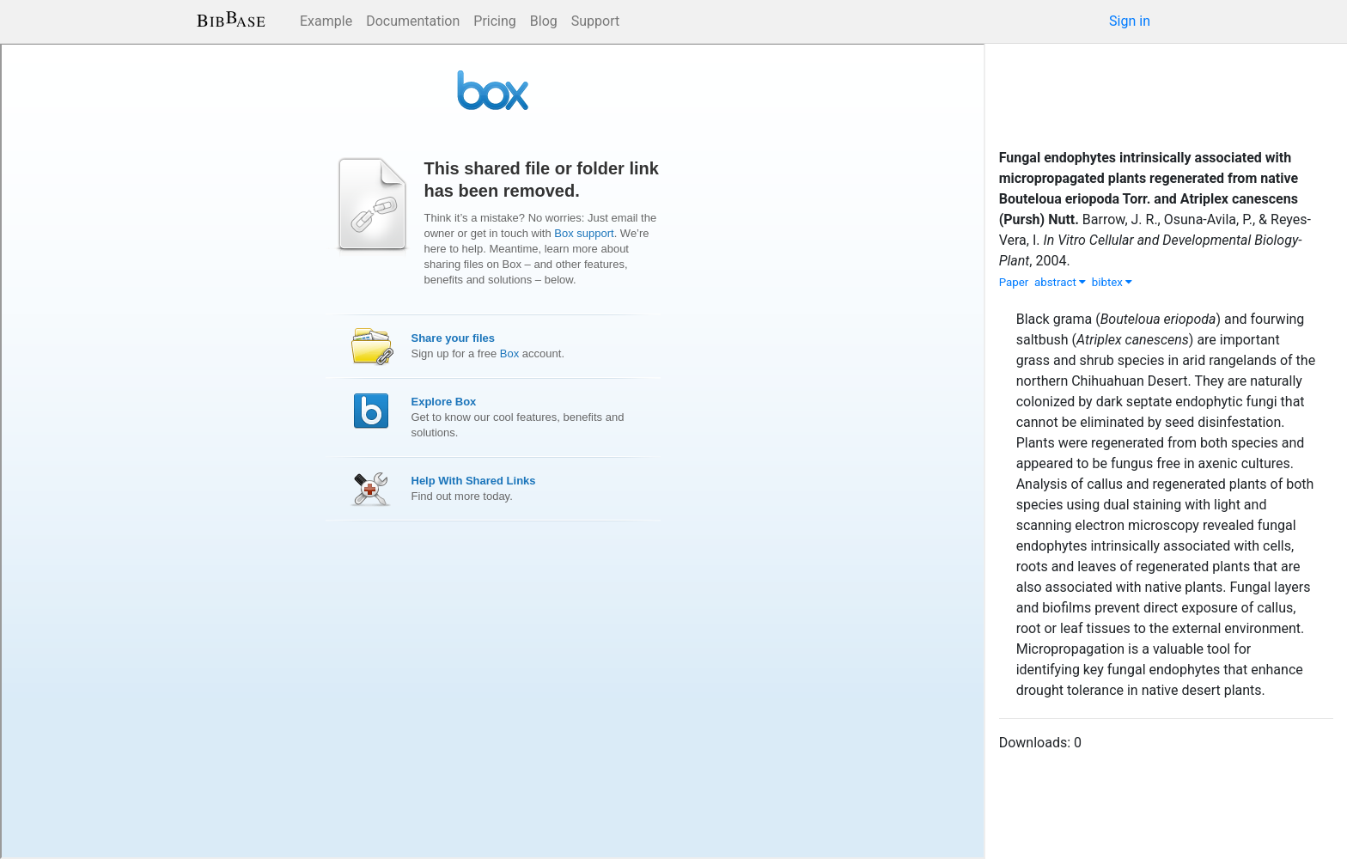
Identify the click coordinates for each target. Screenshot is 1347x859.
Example (326, 21)
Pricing (494, 21)
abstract (1060, 282)
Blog (544, 21)
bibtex (1112, 282)
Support (595, 21)
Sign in (1129, 21)
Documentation (413, 21)
